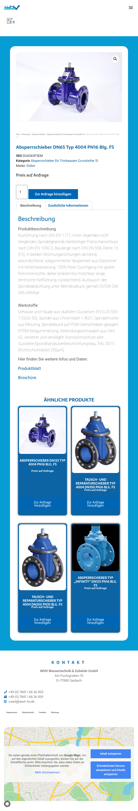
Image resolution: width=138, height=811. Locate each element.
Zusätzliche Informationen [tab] (68, 205)
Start (18, 134)
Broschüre (27, 377)
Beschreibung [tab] (30, 205)
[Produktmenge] (22, 192)
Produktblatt (29, 368)
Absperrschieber (38, 134)
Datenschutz (28, 712)
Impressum (11, 712)
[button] (130, 7)
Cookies (42, 712)
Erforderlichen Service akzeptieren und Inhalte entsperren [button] (110, 770)
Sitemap (55, 712)
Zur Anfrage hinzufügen (53, 194)
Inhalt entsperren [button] (110, 753)
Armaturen (26, 134)
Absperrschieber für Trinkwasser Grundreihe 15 (66, 134)
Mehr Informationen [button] (47, 772)
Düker (30, 165)
